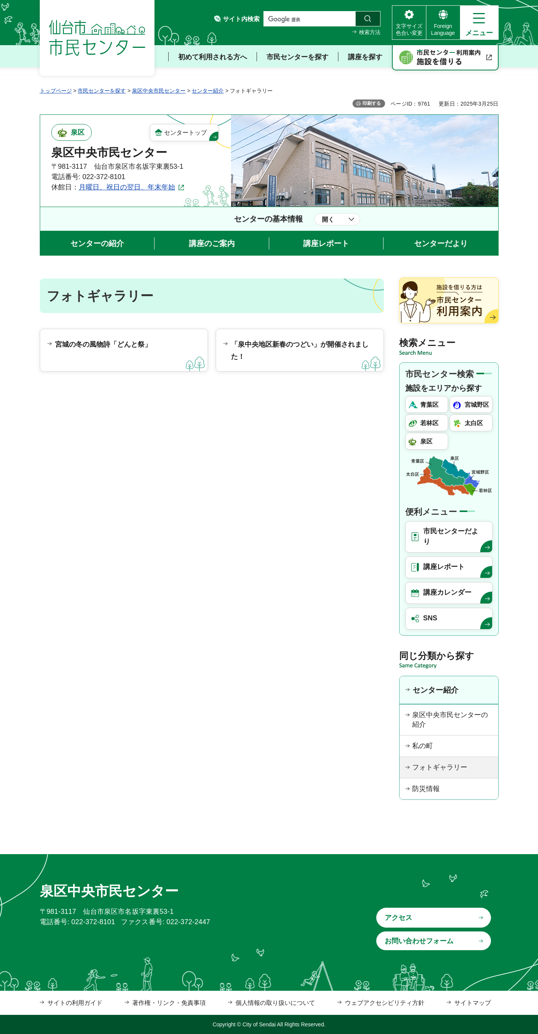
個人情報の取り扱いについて (275, 1003)
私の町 (422, 746)
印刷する (371, 103)
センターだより (441, 243)
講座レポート (326, 243)
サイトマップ (472, 1003)
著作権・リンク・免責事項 (169, 1003)
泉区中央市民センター (158, 91)
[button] (479, 22)
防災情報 (426, 789)
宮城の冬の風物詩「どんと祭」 (103, 344)
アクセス (398, 917)
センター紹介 (208, 91)
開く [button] (328, 219)
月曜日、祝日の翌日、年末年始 (127, 187)
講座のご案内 (212, 243)
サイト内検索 (241, 19)
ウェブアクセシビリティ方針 (384, 1003)
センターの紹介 (97, 243)
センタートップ (185, 132)
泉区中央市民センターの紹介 (450, 719)
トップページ (56, 91)
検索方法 (369, 32)
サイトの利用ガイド (74, 1003)
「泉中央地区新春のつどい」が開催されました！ (300, 350)
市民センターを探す (102, 91)
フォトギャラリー (439, 767)
